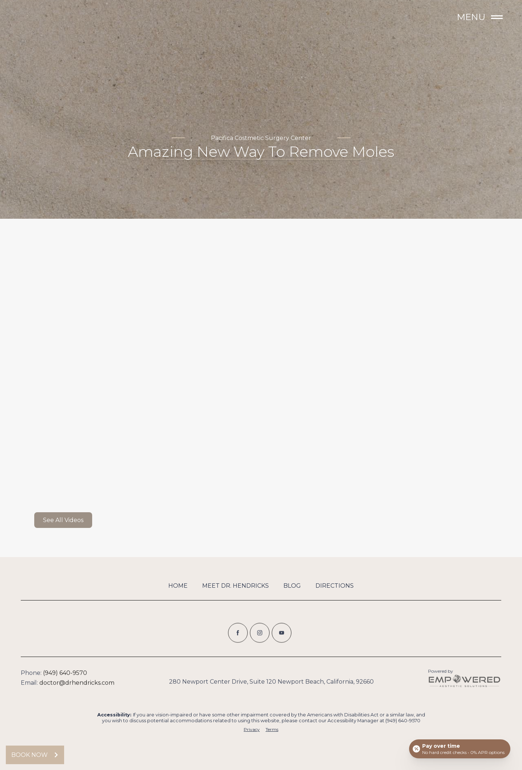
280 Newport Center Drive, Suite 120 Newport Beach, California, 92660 (271, 684)
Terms (272, 729)
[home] (57, 17)
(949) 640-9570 (65, 676)
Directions (334, 585)
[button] (475, 17)
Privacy (252, 729)
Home (178, 585)
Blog (292, 585)
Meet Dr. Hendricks (235, 585)
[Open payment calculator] (459, 748)
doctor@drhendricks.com (76, 685)
